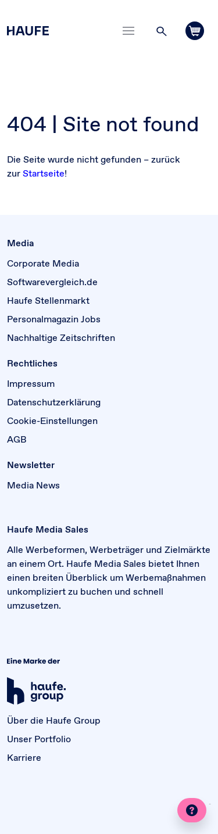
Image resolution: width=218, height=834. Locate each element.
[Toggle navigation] (128, 30)
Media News (33, 485)
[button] (161, 31)
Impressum (31, 383)
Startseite (44, 173)
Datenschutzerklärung (54, 402)
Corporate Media (43, 263)
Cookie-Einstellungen (52, 420)
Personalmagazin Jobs (54, 318)
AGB (17, 439)
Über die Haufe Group (54, 720)
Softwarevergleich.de (52, 281)
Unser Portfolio (39, 738)
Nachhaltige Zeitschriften (61, 337)
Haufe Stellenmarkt (48, 300)
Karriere (24, 757)
